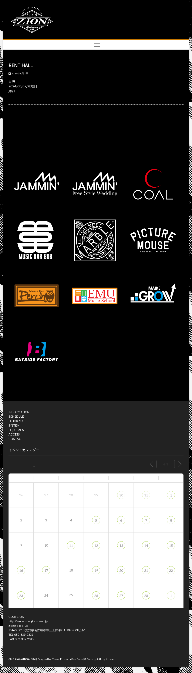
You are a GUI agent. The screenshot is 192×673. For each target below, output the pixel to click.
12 (96, 545)
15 (171, 545)
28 (146, 595)
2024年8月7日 (18, 73)
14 (146, 545)
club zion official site (22, 659)
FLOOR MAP (17, 421)
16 (21, 570)
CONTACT (16, 439)
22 (171, 570)
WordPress (76, 659)
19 (96, 570)
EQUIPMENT (17, 430)
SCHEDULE (16, 416)
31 (146, 495)
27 (121, 595)
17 (46, 570)
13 (121, 545)
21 (146, 570)
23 (21, 595)
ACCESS (14, 434)
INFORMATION (19, 412)
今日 (165, 464)
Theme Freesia (60, 659)
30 (121, 495)
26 (96, 595)
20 (121, 570)
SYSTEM (14, 425)
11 (71, 545)
